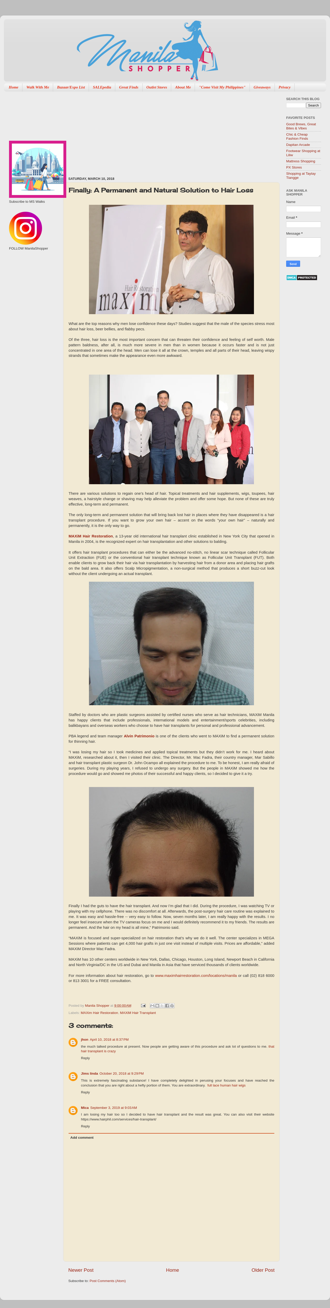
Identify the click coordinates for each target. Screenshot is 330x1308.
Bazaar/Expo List (71, 87)
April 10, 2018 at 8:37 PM (109, 1039)
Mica (85, 1108)
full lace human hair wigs (227, 1085)
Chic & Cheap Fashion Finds (297, 136)
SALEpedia (102, 87)
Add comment (82, 1137)
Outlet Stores (156, 87)
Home (14, 87)
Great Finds (128, 87)
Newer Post (81, 1270)
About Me (183, 87)
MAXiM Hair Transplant (138, 1013)
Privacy (285, 87)
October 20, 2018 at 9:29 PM (122, 1073)
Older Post (263, 1270)
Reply (85, 1058)
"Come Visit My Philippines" (222, 87)
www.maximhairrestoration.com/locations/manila (196, 976)
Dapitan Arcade (298, 145)
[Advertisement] (133, 131)
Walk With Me (37, 87)
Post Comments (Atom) (108, 1281)
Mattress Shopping (300, 161)
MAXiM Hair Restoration (91, 536)
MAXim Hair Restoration (99, 1013)
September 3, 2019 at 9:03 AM (113, 1108)
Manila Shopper (97, 1005)
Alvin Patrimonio (139, 736)
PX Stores (294, 167)
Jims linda (89, 1073)
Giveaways (262, 87)
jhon (84, 1039)
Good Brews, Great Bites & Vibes (301, 126)
